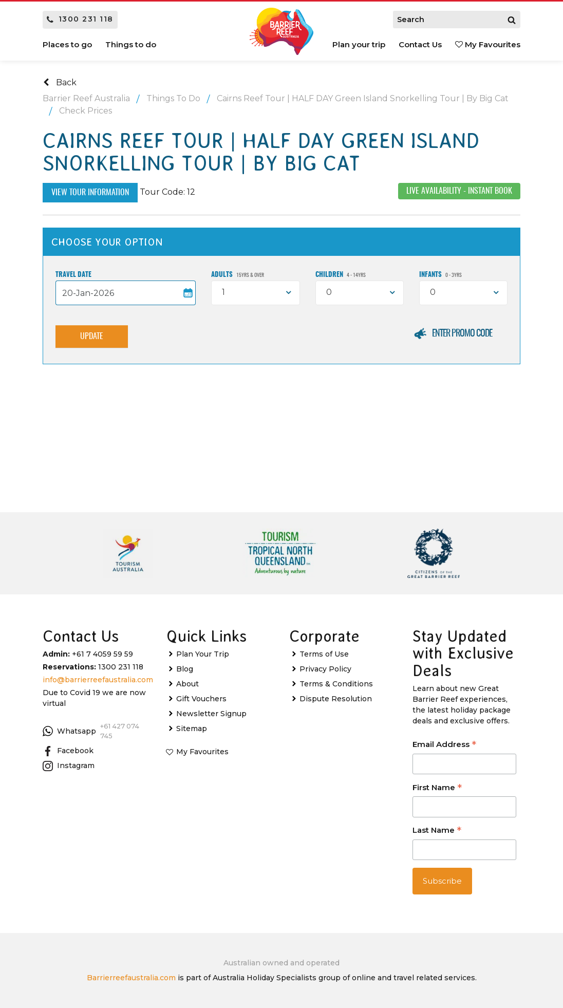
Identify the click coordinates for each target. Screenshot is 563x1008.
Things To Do (173, 98)
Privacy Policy (325, 669)
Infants (440, 275)
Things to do (130, 44)
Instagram (69, 766)
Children (340, 275)
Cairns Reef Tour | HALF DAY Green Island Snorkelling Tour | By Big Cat (363, 98)
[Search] (511, 19)
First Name (437, 788)
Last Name (436, 831)
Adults (237, 275)
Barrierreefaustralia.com (131, 977)
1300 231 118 (80, 19)
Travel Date (73, 275)
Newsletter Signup (211, 713)
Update (91, 336)
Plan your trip (358, 44)
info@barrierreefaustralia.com (98, 679)
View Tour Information (90, 193)
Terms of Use (324, 654)
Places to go (67, 44)
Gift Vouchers (201, 698)
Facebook (68, 751)
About (187, 683)
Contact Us (420, 44)
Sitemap (191, 728)
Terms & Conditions (336, 683)
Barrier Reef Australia (86, 98)
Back (60, 82)
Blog (184, 669)
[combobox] (255, 293)
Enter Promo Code (462, 334)
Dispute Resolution (335, 698)
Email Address (444, 745)
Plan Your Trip (202, 654)
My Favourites (487, 44)
